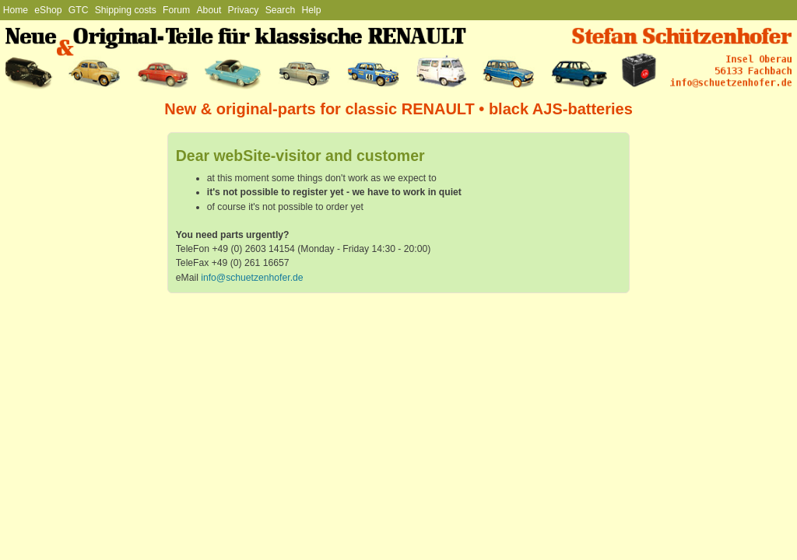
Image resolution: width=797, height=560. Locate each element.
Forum (176, 10)
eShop (47, 10)
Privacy (243, 10)
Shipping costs (125, 10)
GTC (78, 10)
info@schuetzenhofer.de (252, 277)
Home (15, 10)
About (209, 10)
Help (311, 10)
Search (280, 10)
